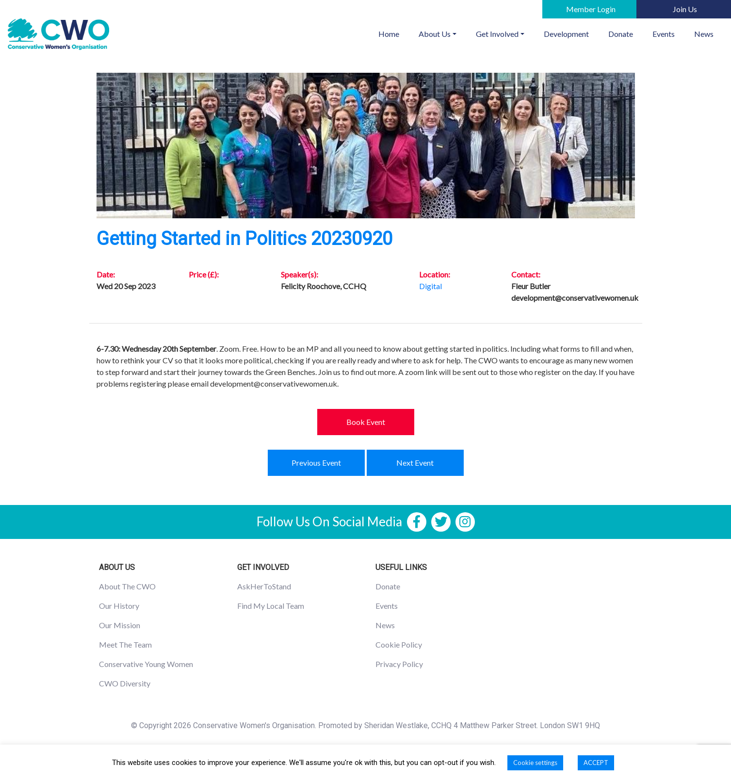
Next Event (415, 462)
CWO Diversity (124, 683)
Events (663, 33)
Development (566, 33)
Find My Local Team (270, 605)
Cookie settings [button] (535, 762)
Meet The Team (125, 644)
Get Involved (497, 33)
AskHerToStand (264, 586)
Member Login (591, 9)
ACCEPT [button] (596, 762)
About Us (435, 33)
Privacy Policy (399, 663)
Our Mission (119, 625)
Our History (119, 605)
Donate (620, 33)
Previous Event (316, 462)
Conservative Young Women (146, 663)
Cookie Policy (398, 644)
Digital (430, 286)
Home (393, 33)
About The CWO (127, 586)
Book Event (365, 421)
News (704, 33)
